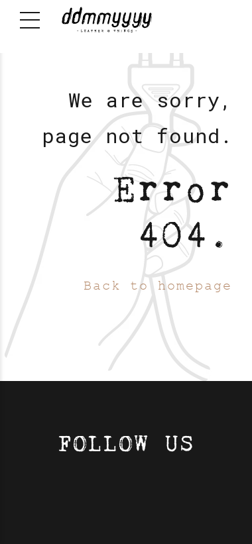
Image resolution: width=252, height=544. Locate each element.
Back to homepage (158, 286)
